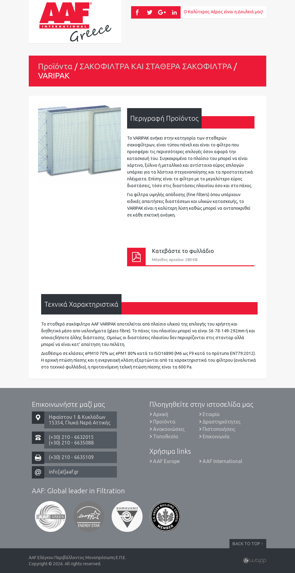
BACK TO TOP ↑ (248, 543)
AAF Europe (166, 461)
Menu (251, 34)
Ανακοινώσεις (169, 429)
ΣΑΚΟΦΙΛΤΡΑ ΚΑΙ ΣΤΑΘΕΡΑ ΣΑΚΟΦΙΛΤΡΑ (155, 66)
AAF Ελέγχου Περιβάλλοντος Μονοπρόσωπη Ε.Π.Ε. (75, 21)
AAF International (222, 461)
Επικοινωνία (216, 436)
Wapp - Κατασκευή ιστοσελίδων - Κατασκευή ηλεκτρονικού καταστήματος (254, 561)
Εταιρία (211, 414)
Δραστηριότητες (222, 421)
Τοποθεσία (165, 436)
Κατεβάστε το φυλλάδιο (190, 256)
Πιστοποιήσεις (219, 429)
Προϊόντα (55, 66)
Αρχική (160, 414)
